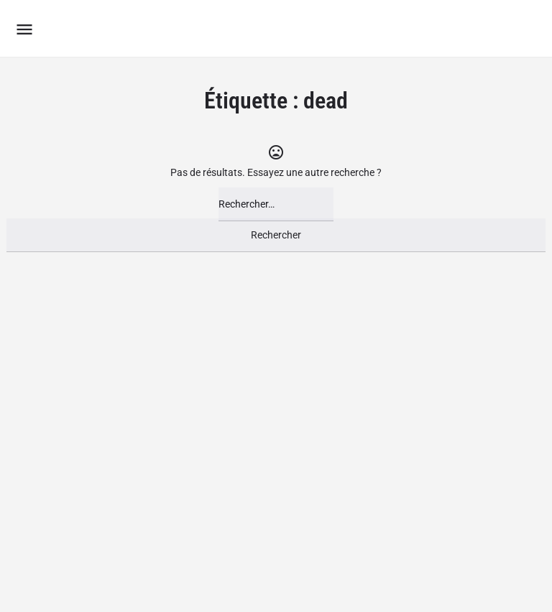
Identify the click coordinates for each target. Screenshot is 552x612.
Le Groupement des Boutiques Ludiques (219, 28)
